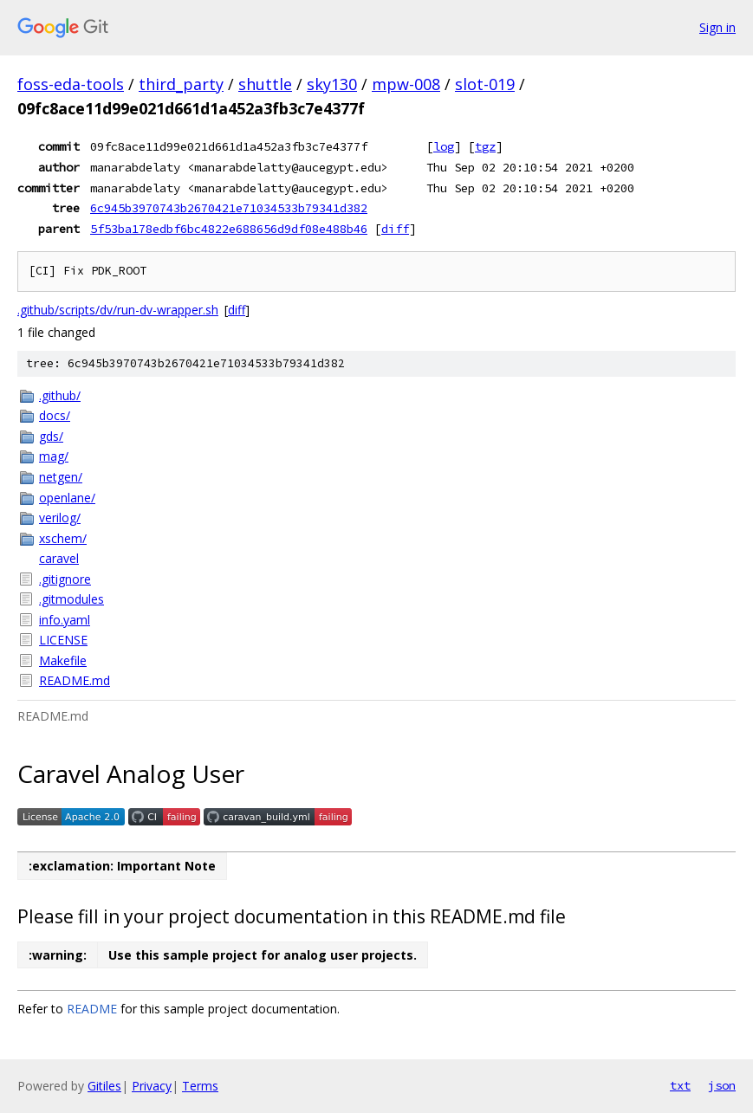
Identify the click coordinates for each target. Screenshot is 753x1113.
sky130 (332, 84)
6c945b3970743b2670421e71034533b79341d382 (228, 208)
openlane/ (67, 497)
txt (680, 1085)
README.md (74, 680)
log (443, 146)
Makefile (63, 660)
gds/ (51, 436)
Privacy (152, 1085)
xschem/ (63, 538)
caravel (59, 558)
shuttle (265, 84)
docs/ (54, 415)
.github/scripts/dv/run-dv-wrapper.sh (117, 309)
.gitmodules (71, 599)
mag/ (53, 456)
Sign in (717, 27)
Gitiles (104, 1085)
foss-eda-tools (70, 84)
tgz (485, 146)
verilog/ (60, 517)
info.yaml (64, 620)
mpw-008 (406, 84)
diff (395, 228)
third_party (181, 84)
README (92, 1008)
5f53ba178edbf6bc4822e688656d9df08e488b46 (228, 228)
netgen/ (60, 477)
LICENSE (63, 639)
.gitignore (65, 579)
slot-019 (485, 84)
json (722, 1085)
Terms (200, 1085)
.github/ (60, 395)
